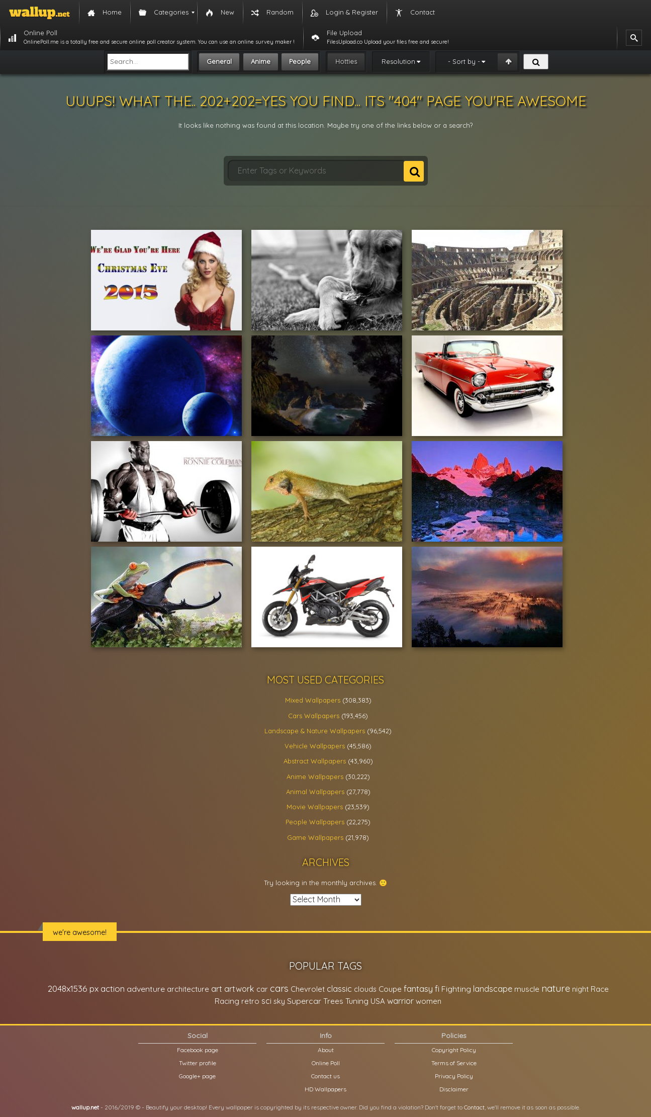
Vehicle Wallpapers (315, 746)
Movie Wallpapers (315, 807)
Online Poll (326, 1063)
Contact (474, 1107)
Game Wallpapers (315, 837)
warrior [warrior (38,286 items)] (400, 1001)
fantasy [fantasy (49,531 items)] (418, 988)
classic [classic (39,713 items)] (339, 988)
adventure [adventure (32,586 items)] (146, 989)
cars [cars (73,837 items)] (279, 988)
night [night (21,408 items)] (580, 989)
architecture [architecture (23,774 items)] (188, 989)
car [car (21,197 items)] (262, 989)
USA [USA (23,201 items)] (377, 1001)
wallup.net (85, 1107)
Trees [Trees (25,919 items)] (333, 1001)
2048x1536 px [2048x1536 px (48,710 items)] (73, 988)
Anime (260, 61)
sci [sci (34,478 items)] (266, 1001)
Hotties (346, 61)
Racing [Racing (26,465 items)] (227, 1001)
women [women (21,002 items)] (428, 1001)
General (219, 61)
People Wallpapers (315, 822)
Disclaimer (454, 1089)
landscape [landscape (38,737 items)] (492, 989)
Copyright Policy (454, 1050)
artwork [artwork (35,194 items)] (239, 989)
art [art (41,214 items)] (216, 988)
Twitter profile (197, 1063)
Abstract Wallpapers (315, 761)
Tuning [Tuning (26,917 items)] (356, 1001)
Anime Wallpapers (315, 776)
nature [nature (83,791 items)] (555, 988)
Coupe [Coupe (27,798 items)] (390, 989)
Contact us (325, 1076)
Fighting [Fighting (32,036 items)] (456, 989)
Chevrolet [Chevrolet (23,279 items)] (308, 989)
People (300, 61)
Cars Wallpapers (313, 716)
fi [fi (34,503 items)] (437, 989)
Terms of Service (454, 1063)
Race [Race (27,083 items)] (600, 989)
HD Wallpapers (325, 1089)
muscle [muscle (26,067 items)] (526, 989)
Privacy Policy (454, 1076)
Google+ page (197, 1076)
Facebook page (197, 1050)
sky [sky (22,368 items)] (279, 1001)
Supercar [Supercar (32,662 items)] (304, 1001)
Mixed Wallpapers (312, 700)
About (326, 1050)
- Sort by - (464, 61)
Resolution (398, 61)
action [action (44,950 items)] (113, 988)
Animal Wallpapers (315, 792)
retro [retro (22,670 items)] (250, 1001)
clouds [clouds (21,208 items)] (365, 989)
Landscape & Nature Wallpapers (314, 731)
